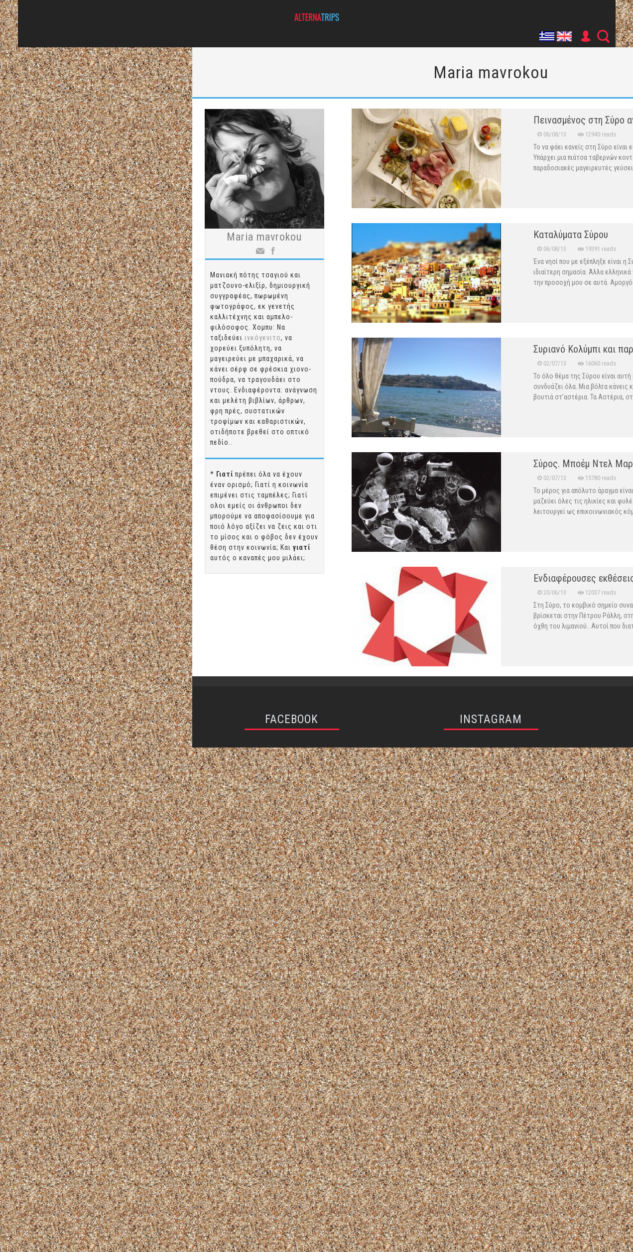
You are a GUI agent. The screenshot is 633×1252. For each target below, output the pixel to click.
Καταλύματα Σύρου (570, 235)
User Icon (585, 36)
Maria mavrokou (264, 237)
